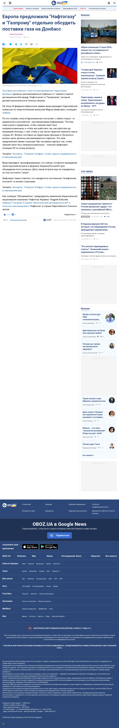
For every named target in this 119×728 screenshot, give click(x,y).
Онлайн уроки (41, 579)
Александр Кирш (88, 405)
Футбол (24, 571)
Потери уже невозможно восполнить (95, 213)
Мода (48, 616)
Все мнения (87, 455)
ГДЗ (23, 579)
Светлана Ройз (88, 437)
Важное (85, 15)
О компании (26, 504)
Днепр (48, 564)
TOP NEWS (87, 171)
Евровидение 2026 (70, 8)
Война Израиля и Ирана (51, 8)
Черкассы (56, 564)
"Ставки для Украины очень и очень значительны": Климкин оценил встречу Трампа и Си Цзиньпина (93, 74)
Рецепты (25, 594)
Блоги (78, 556)
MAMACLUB (43, 609)
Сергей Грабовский (89, 337)
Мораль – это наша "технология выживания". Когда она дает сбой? (94, 430)
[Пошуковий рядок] (114, 3)
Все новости (111, 556)
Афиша (24, 616)
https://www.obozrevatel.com (81, 661)
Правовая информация (77, 504)
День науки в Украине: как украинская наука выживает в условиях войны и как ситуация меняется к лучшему (93, 415)
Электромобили (38, 586)
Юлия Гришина (88, 421)
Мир (34, 556)
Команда (48, 504)
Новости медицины (29, 609)
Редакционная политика (18, 220)
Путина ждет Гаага (91, 444)
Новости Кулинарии (46, 594)
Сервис (55, 586)
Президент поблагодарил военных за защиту (98, 256)
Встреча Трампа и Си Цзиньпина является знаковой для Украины (93, 84)
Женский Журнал (58, 616)
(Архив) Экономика (16, 34)
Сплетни (32, 616)
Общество (95, 556)
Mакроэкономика (44, 601)
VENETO (83, 8)
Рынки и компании (29, 601)
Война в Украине (32, 8)
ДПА (50, 579)
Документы (49, 511)
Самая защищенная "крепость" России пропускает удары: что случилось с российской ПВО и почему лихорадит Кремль (96, 206)
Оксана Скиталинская (90, 353)
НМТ (61, 579)
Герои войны (18, 8)
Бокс (48, 571)
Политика (21, 556)
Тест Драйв (26, 586)
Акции (48, 586)
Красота (41, 616)
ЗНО (55, 579)
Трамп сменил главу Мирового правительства (94, 399)
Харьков (31, 564)
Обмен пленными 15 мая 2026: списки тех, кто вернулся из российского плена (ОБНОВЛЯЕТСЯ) (96, 50)
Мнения (85, 308)
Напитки (34, 594)
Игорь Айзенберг (88, 323)
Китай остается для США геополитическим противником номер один (92, 317)
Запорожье (40, 564)
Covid (51, 609)
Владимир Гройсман (90, 448)
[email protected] (29, 711)
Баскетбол (33, 571)
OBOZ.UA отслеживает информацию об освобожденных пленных (96, 58)
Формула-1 (56, 571)
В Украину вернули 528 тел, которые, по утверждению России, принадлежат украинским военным (98, 227)
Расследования (68, 556)
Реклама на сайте (28, 511)
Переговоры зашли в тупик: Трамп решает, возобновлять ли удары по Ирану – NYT (93, 101)
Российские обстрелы (97, 8)
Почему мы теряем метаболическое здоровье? (91, 346)
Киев (24, 564)
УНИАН (6, 113)
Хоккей (41, 571)
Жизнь (50, 556)
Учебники (30, 579)
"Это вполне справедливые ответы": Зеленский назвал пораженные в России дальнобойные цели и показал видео (96, 249)
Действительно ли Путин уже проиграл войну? (94, 331)
